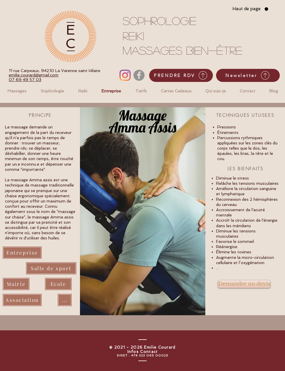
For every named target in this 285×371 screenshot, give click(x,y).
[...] (64, 300)
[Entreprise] (22, 252)
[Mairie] (16, 284)
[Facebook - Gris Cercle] (139, 75)
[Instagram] (125, 75)
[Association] (22, 300)
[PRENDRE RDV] (181, 75)
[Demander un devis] (244, 284)
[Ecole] (58, 284)
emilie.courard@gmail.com (33, 75)
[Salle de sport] (51, 268)
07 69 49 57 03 (25, 79)
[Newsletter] (248, 75)
